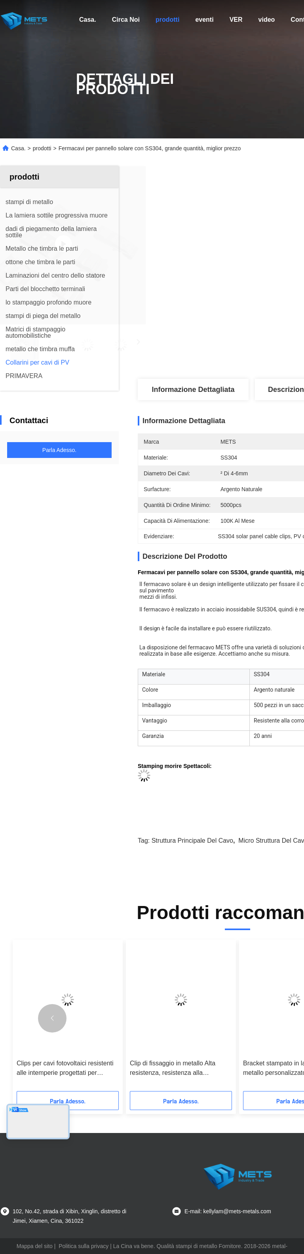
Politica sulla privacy (83, 1246)
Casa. (87, 19)
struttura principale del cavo (192, 840)
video (266, 19)
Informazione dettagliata (193, 389)
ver (236, 19)
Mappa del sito (35, 1246)
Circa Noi (126, 19)
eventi (204, 19)
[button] (52, 1018)
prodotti (167, 19)
